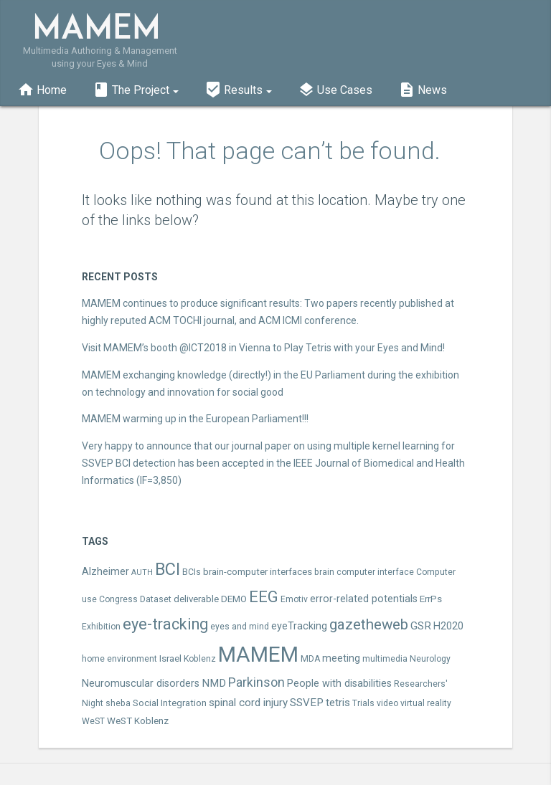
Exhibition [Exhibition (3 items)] (101, 627)
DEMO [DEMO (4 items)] (234, 599)
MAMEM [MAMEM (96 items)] (258, 654)
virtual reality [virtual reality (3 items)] (425, 703)
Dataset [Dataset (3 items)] (155, 599)
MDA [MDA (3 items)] (310, 659)
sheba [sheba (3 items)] (118, 703)
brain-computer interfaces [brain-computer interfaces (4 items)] (257, 571)
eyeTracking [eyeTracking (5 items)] (299, 626)
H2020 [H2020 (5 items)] (448, 626)
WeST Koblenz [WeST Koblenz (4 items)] (138, 720)
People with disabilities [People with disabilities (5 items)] (339, 683)
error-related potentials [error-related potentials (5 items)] (364, 599)
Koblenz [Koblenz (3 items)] (200, 659)
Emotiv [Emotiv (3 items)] (294, 599)
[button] (135, 88)
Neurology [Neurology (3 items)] (430, 659)
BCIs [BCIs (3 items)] (191, 572)
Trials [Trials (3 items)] (363, 703)
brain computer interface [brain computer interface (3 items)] (364, 572)
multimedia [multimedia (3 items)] (385, 659)
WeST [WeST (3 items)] (93, 721)
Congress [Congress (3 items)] (118, 599)
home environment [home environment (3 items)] (119, 659)
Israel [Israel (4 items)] (170, 658)
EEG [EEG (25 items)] (263, 596)
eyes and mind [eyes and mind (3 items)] (239, 627)
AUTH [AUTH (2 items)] (142, 572)
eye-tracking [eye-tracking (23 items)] (165, 624)
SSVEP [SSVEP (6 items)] (307, 702)
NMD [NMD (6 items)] (214, 683)
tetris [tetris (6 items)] (338, 702)
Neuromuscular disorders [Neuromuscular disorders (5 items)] (140, 683)
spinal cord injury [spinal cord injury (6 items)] (248, 702)
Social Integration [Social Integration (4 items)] (170, 703)
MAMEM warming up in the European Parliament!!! (195, 418)
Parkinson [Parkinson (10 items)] (256, 682)
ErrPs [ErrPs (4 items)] (431, 599)
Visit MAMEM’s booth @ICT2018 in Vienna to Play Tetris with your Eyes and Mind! (263, 347)
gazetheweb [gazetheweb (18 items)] (368, 624)
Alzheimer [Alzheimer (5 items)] (105, 572)
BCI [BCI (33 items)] (167, 569)
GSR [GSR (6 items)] (420, 625)
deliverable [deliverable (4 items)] (196, 599)
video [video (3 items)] (387, 703)
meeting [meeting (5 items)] (341, 658)
